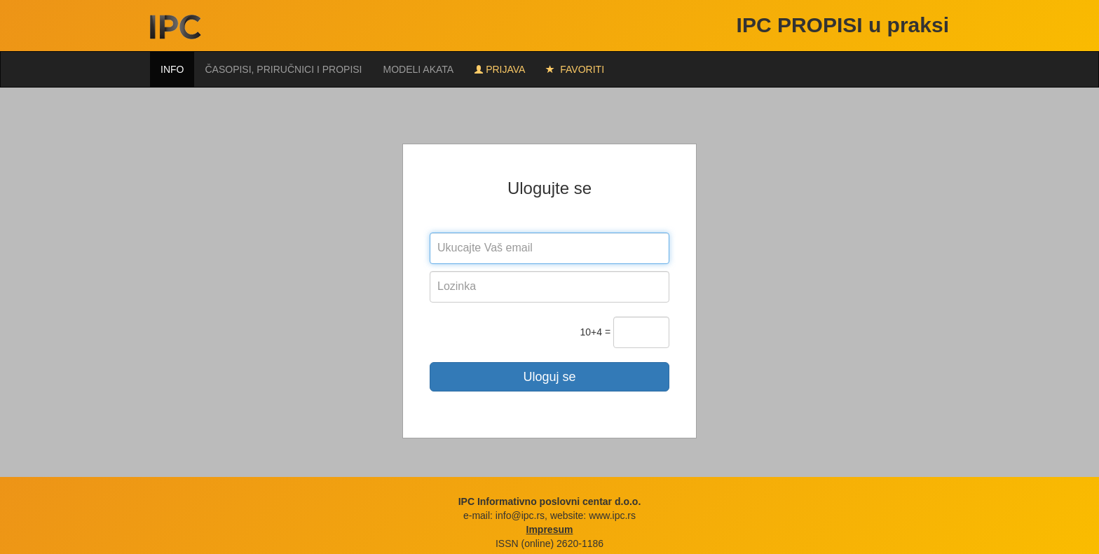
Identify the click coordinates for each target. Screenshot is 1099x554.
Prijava (500, 69)
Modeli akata (418, 69)
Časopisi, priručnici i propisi (283, 69)
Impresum (549, 529)
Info (172, 69)
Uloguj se (549, 377)
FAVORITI (575, 69)
